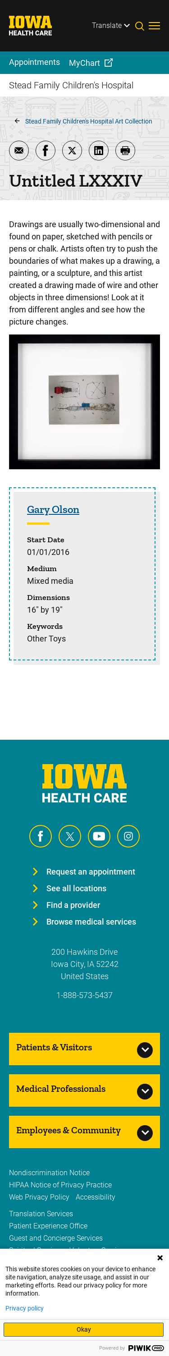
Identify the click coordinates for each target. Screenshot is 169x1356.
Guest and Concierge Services (56, 1238)
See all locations (76, 888)
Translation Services (41, 1213)
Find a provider (73, 905)
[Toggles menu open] (154, 25)
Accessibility (95, 1197)
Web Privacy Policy (39, 1197)
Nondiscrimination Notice (49, 1172)
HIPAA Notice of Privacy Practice (60, 1185)
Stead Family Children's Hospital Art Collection (88, 121)
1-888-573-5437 (84, 995)
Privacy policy (24, 1308)
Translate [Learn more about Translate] (107, 25)
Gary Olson (53, 509)
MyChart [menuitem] (84, 63)
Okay (84, 1329)
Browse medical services (91, 921)
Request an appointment (90, 871)
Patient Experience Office (48, 1226)
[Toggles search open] (142, 25)
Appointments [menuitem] (34, 62)
